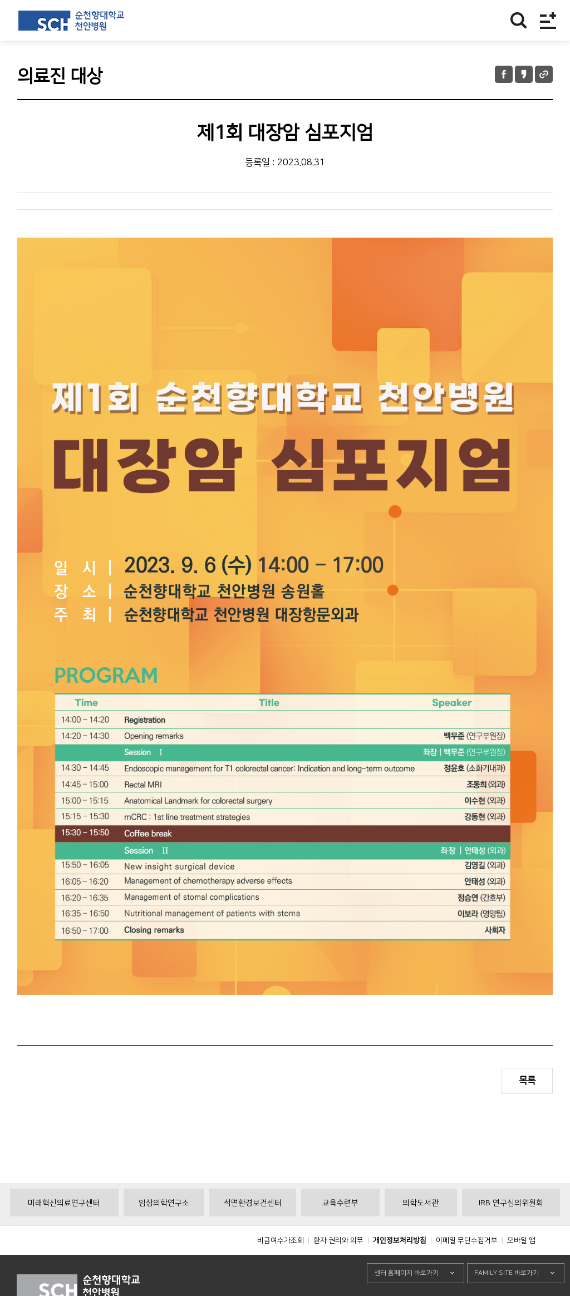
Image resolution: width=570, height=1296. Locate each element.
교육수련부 (340, 1228)
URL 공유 (544, 74)
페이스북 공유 (504, 74)
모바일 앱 (521, 1265)
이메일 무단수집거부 (467, 1265)
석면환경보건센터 (253, 1228)
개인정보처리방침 (399, 1265)
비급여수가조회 (280, 1265)
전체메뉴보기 (548, 20)
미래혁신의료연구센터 (64, 1228)
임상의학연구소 (164, 1228)
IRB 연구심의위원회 (511, 1228)
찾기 (518, 20)
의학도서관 (420, 1228)
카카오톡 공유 (524, 74)
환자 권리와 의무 (338, 1265)
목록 (527, 1081)
